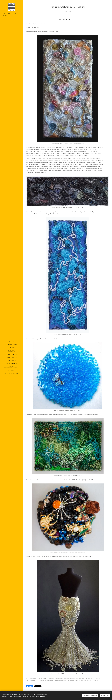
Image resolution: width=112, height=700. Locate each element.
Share (29, 686)
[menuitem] (11, 341)
